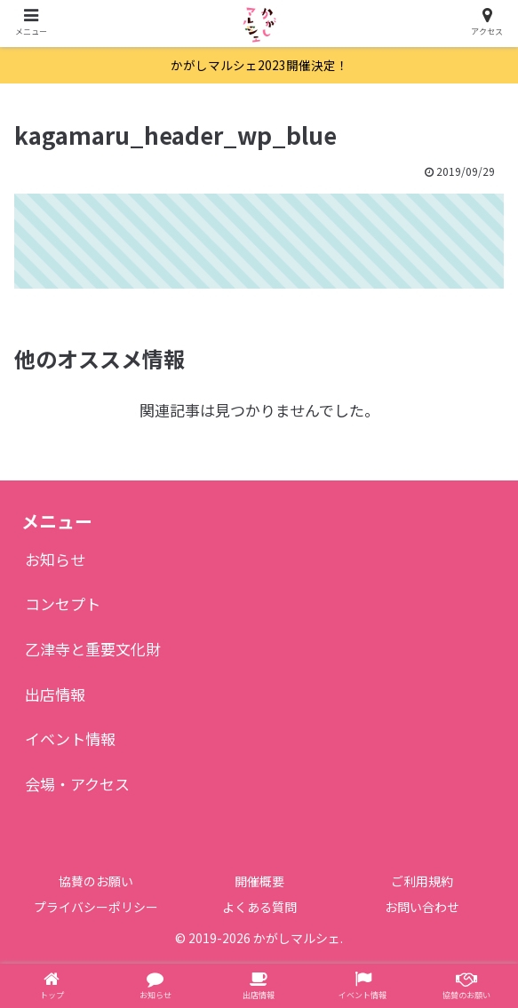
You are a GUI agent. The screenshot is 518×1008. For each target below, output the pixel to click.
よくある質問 (259, 907)
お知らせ (55, 559)
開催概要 (259, 881)
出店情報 (55, 694)
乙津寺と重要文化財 (93, 649)
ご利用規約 (422, 881)
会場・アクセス (77, 784)
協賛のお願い (96, 881)
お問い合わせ (422, 907)
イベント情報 (70, 738)
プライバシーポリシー (96, 907)
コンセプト (62, 603)
